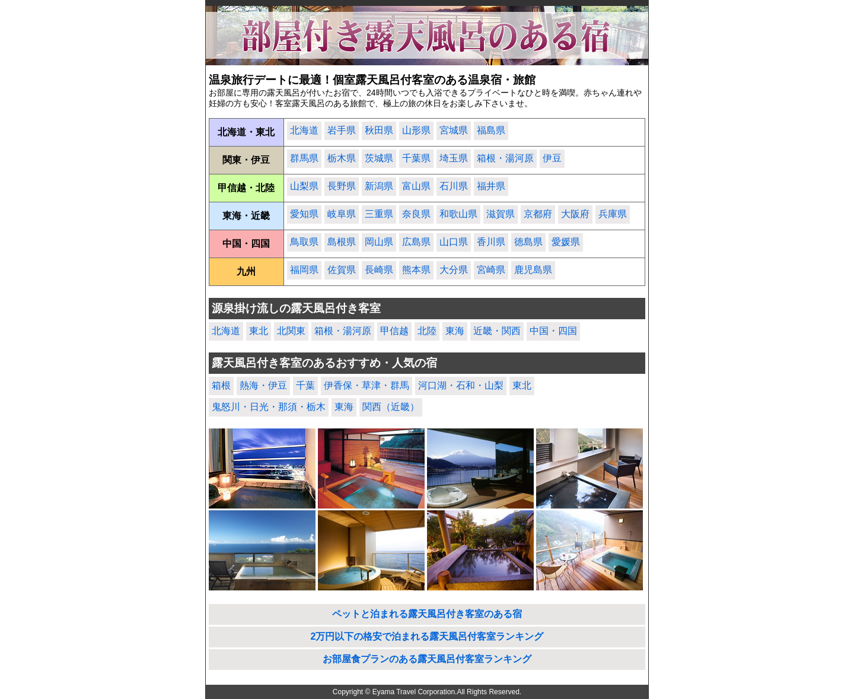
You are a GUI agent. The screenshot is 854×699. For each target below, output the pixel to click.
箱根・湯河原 (505, 158)
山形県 (416, 130)
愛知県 (304, 214)
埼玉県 (453, 158)
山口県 (453, 242)
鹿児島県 (533, 270)
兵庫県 (612, 214)
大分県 (453, 270)
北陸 (427, 331)
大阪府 (575, 214)
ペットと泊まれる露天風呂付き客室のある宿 (427, 614)
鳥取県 (304, 242)
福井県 (491, 186)
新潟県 (379, 186)
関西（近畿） (390, 407)
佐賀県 (341, 270)
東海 (454, 331)
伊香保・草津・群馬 (366, 385)
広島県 (416, 242)
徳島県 (528, 242)
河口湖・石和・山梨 (461, 385)
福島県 (491, 130)
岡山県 (379, 242)
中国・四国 (553, 331)
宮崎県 (491, 270)
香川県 (491, 242)
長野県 (341, 186)
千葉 (305, 385)
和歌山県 (458, 214)
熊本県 (416, 270)
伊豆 (552, 158)
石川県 (453, 186)
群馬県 (304, 158)
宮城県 (453, 130)
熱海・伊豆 (263, 385)
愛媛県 (566, 242)
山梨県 (304, 186)
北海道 (304, 130)
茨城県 (379, 158)
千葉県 (416, 158)
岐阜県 (341, 214)
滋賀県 (500, 214)
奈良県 (416, 214)
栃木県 (341, 158)
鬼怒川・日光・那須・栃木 (269, 407)
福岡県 (304, 270)
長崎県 (379, 270)
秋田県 (379, 130)
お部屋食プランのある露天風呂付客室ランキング (427, 659)
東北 (258, 331)
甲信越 (394, 331)
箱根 (221, 385)
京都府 (538, 214)
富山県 (416, 186)
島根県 (341, 242)
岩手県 (341, 130)
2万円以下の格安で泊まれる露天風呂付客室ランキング (427, 636)
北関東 (291, 331)
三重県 (379, 214)
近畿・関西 (497, 331)
